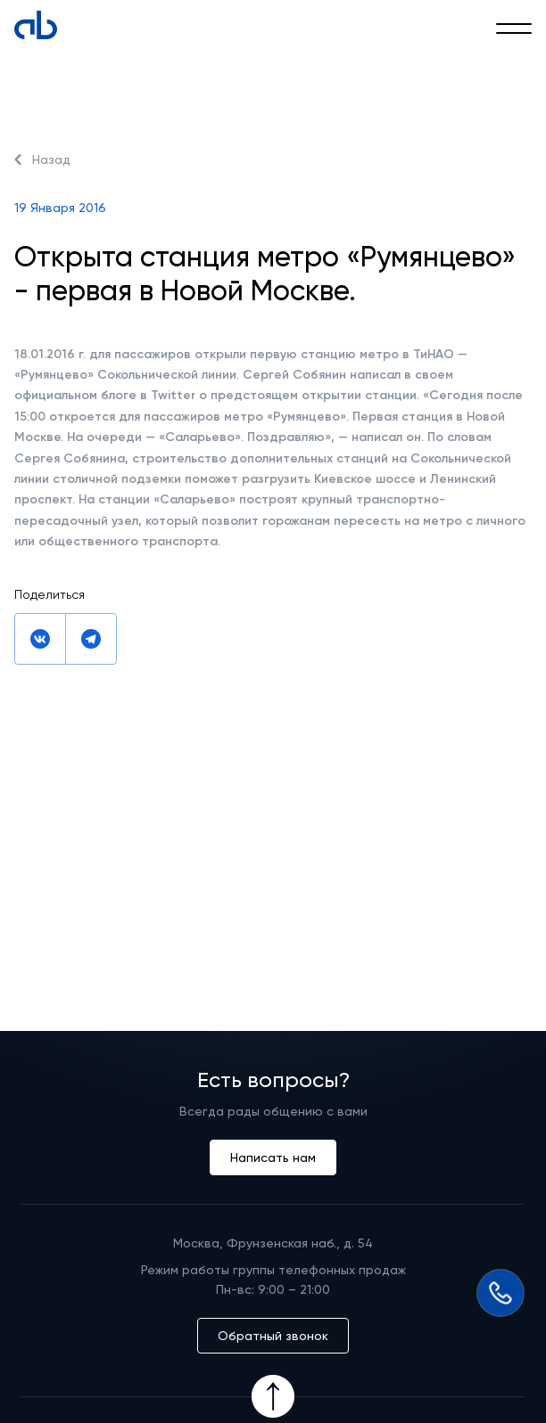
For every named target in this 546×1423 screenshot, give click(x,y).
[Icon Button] (273, 1396)
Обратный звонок (273, 1336)
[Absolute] (35, 25)
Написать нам (273, 1157)
